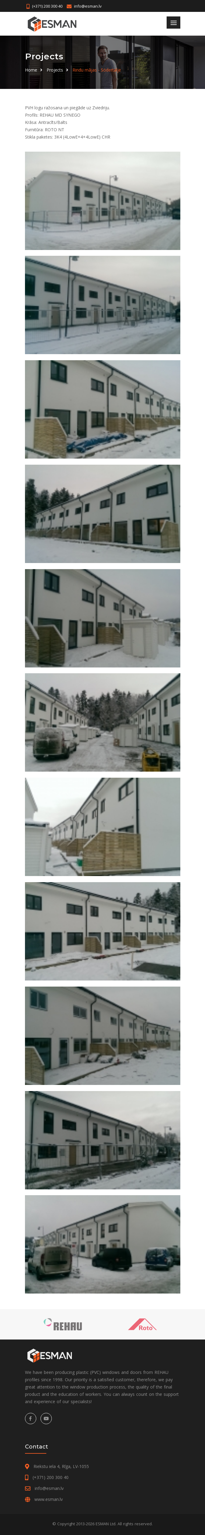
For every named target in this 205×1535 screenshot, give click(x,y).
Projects (55, 70)
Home (31, 70)
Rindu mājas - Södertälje (96, 70)
